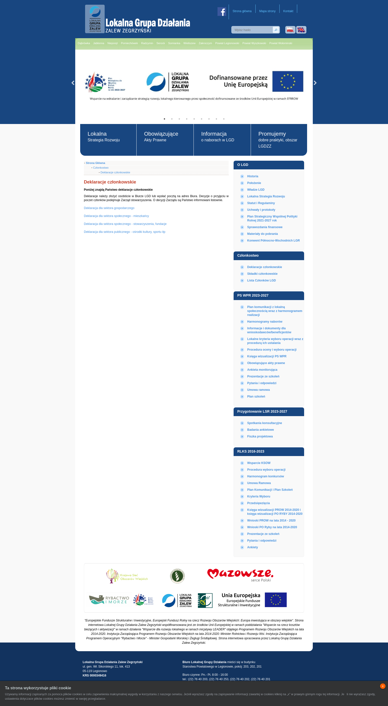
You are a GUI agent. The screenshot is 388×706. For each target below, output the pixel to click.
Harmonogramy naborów (264, 321)
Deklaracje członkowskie (264, 267)
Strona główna (242, 11)
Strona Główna (95, 162)
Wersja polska (290, 29)
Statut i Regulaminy (261, 203)
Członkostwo (248, 255)
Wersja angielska (301, 29)
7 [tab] (208, 119)
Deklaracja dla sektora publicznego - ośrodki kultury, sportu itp (124, 232)
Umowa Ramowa (259, 483)
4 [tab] (186, 119)
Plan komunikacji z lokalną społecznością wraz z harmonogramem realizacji (274, 311)
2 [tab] (171, 119)
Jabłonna (98, 43)
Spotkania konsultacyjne (264, 423)
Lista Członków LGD (261, 280)
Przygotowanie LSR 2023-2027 (262, 411)
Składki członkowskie (262, 274)
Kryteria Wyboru (258, 496)
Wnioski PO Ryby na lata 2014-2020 (272, 527)
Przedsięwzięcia (258, 503)
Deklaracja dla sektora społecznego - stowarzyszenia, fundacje (125, 224)
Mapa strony (267, 11)
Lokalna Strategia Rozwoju (266, 196)
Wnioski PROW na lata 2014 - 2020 (271, 520)
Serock (160, 43)
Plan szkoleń (256, 396)
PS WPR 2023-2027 (252, 295)
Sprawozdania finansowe (265, 227)
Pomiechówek (129, 43)
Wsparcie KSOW (258, 463)
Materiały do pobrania (262, 234)
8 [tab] (216, 119)
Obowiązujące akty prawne (266, 363)
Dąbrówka (84, 43)
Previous (72, 83)
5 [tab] (194, 119)
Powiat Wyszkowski (254, 43)
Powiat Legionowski (227, 43)
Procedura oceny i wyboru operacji (271, 349)
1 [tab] (164, 119)
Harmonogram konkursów (265, 476)
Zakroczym (205, 43)
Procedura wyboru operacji (266, 469)
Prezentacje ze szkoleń (263, 376)
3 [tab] (179, 119)
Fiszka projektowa (260, 436)
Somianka (174, 43)
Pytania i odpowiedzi (261, 383)
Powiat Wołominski (280, 43)
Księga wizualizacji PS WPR (267, 356)
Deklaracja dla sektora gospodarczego (109, 208)
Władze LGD (256, 189)
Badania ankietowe (260, 429)
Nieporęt (112, 43)
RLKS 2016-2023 (250, 451)
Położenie (254, 183)
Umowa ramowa (258, 390)
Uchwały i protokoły (261, 210)
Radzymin (147, 43)
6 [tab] (201, 119)
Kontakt (288, 11)
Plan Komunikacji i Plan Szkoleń (270, 489)
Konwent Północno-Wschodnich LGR (273, 240)
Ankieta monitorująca (262, 369)
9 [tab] (223, 119)
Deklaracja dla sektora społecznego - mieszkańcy (116, 216)
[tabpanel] (194, 83)
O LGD (242, 165)
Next (315, 83)
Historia (252, 176)
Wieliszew (189, 43)
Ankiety (252, 547)
